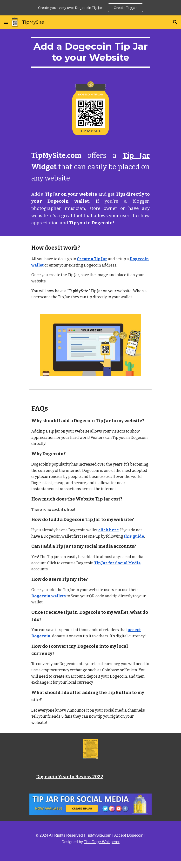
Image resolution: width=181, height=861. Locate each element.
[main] (90, 52)
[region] (90, 7)
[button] (6, 22)
